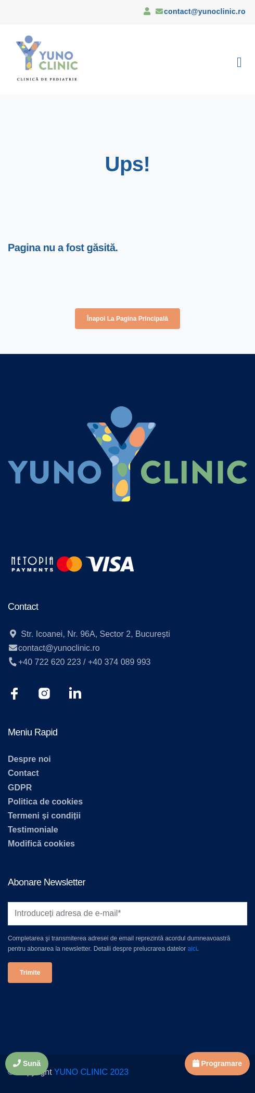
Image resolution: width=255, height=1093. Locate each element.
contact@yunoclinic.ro (205, 11)
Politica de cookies (45, 801)
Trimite (30, 972)
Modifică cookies (41, 843)
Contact (23, 773)
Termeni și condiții (44, 815)
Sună (27, 1063)
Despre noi (29, 759)
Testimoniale (33, 829)
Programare (217, 1063)
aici (192, 948)
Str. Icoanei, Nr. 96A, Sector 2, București (94, 634)
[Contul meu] (146, 11)
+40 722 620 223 (49, 662)
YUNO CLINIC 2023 (91, 1072)
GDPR (20, 787)
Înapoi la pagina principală (127, 318)
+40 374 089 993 (119, 662)
